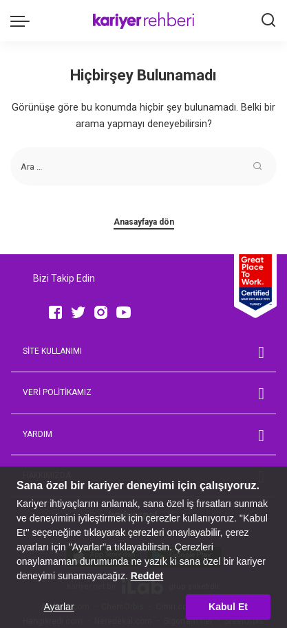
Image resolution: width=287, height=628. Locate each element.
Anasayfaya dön (144, 222)
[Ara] (268, 20)
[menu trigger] (23, 20)
